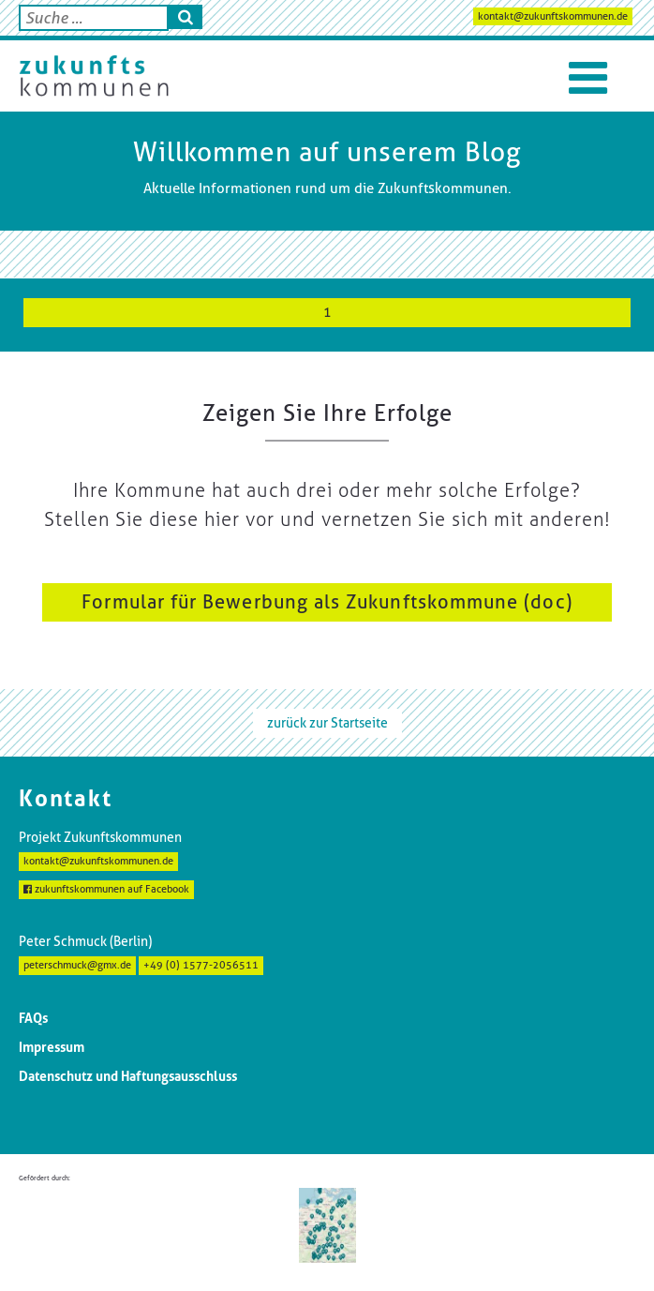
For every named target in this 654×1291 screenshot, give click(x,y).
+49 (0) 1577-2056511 (201, 965)
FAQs (33, 1018)
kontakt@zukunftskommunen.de (553, 16)
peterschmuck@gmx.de (77, 965)
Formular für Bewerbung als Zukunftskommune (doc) (327, 602)
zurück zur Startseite (327, 722)
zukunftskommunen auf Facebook (106, 889)
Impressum (51, 1047)
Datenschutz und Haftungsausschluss (128, 1076)
